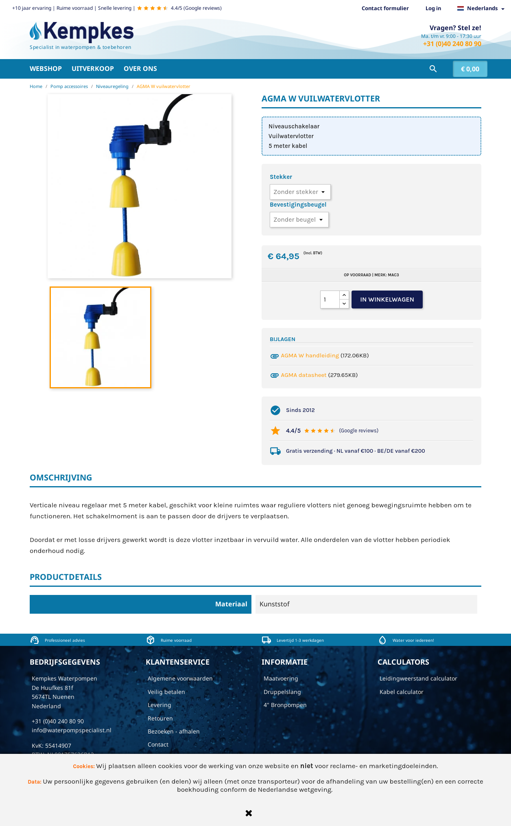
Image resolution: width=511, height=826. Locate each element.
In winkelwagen (387, 299)
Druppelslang (282, 692)
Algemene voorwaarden (180, 678)
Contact (158, 744)
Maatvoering (281, 678)
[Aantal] (330, 299)
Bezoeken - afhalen (174, 731)
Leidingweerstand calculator (418, 678)
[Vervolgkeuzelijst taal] (483, 8)
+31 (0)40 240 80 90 (452, 43)
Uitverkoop (93, 68)
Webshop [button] (46, 68)
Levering (159, 705)
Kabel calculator (402, 692)
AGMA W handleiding (310, 355)
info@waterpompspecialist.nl (71, 730)
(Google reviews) (358, 430)
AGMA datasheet (304, 375)
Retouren (160, 718)
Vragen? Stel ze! (455, 27)
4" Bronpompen (285, 705)
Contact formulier (385, 8)
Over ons (140, 68)
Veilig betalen (166, 692)
